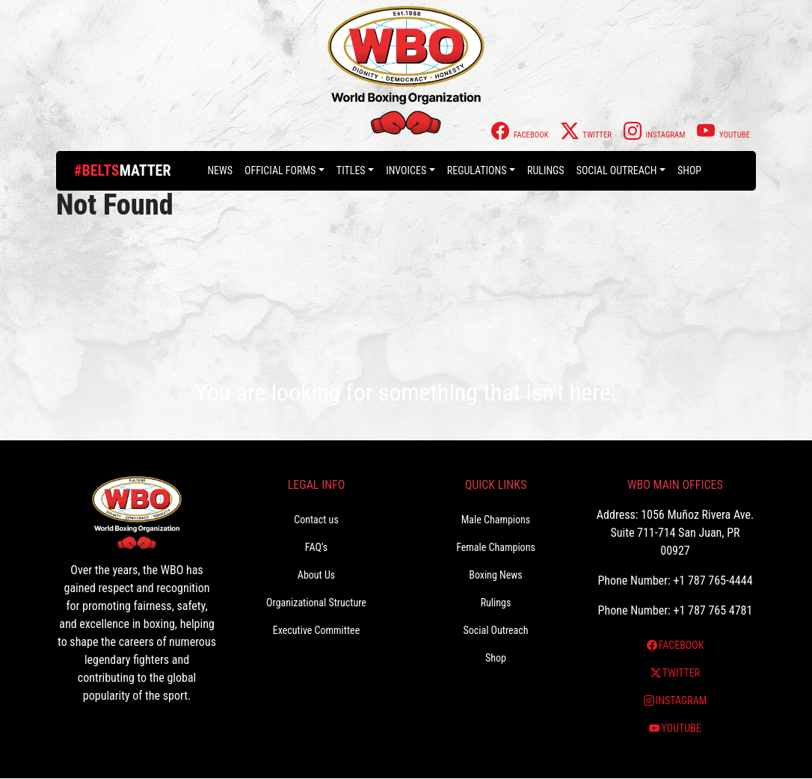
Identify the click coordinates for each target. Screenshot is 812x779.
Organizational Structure (316, 603)
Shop (689, 170)
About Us (316, 575)
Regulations (477, 170)
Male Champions (496, 520)
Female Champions (495, 547)
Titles (351, 170)
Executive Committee (316, 630)
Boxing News (496, 575)
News (220, 170)
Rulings (546, 170)
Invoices (406, 170)
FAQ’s (316, 547)
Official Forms (280, 170)
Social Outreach (616, 170)
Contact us (316, 520)
